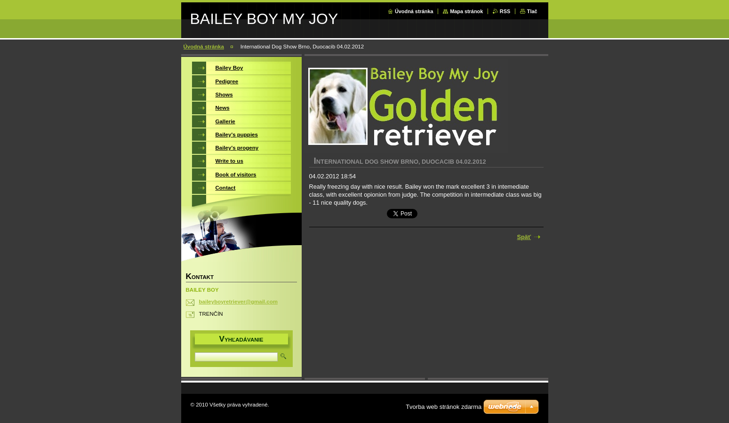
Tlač (532, 11)
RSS (505, 11)
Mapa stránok (466, 11)
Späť (524, 236)
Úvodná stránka (414, 11)
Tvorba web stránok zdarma (443, 406)
